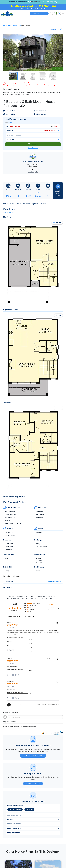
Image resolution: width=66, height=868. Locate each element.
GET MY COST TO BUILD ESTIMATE (33, 755)
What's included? (8, 212)
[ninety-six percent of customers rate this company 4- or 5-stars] (51, 607)
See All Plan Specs (57, 190)
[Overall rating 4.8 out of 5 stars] (15, 608)
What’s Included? (33, 148)
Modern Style (17, 25)
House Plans (7, 25)
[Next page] (28, 704)
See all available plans (49, 2)
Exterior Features (14, 828)
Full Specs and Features (12, 204)
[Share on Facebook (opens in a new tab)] (13, 675)
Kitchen (10, 819)
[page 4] (20, 704)
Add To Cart (33, 144)
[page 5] (24, 704)
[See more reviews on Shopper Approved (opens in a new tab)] (19, 675)
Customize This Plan (33, 783)
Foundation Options (30, 204)
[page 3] (16, 704)
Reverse (57, 69)
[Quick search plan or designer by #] (39, 13)
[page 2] (13, 704)
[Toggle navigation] (63, 13)
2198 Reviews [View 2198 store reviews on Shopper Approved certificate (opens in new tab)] (17, 611)
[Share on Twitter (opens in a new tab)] (16, 675)
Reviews (43, 204)
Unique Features (13, 833)
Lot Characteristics (15, 806)
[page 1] (9, 705)
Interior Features (14, 824)
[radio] (33, 603)
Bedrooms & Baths (14, 815)
